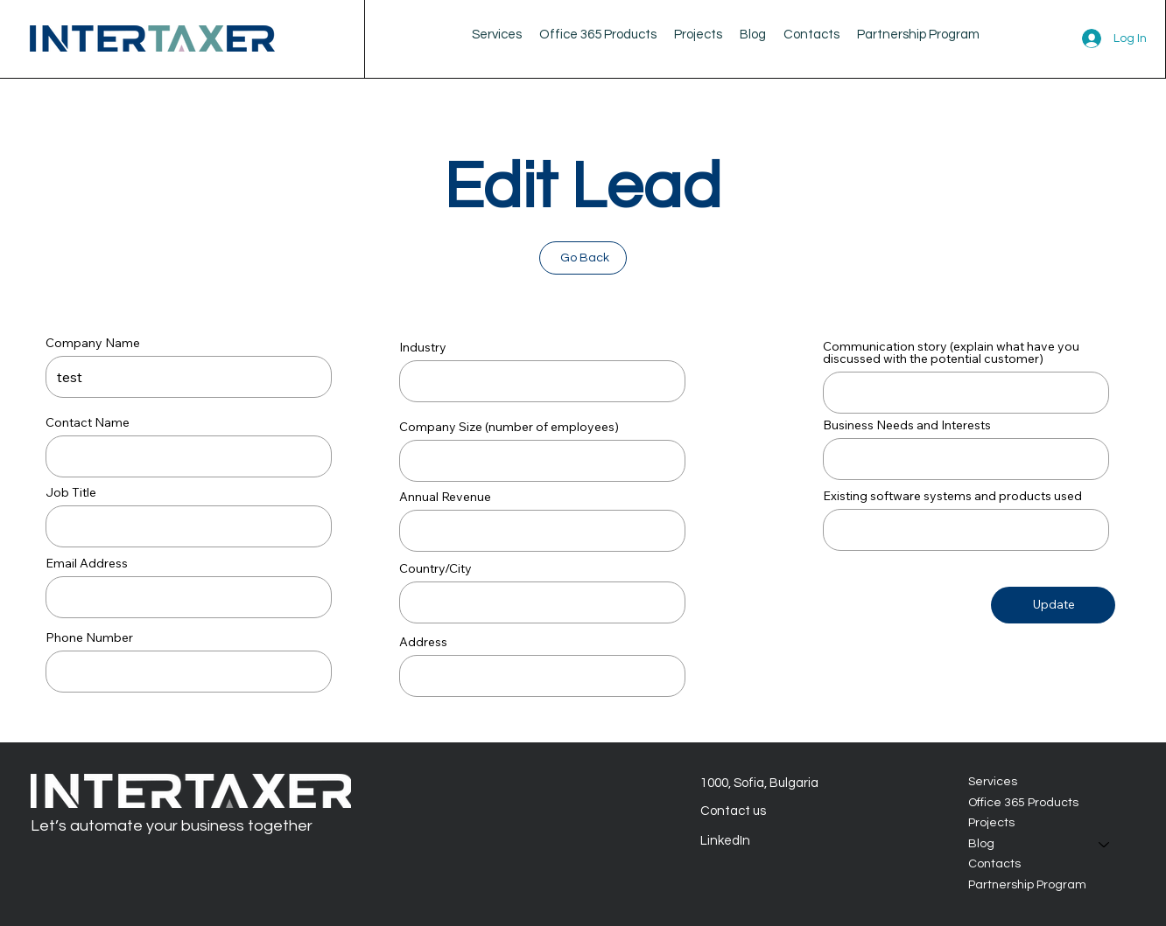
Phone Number (89, 637)
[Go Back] (583, 258)
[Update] (1053, 605)
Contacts (994, 865)
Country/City (435, 568)
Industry (422, 347)
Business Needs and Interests (907, 425)
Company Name (93, 343)
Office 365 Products (1023, 803)
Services (992, 782)
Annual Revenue (445, 497)
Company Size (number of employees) (509, 427)
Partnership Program (1027, 885)
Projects (991, 824)
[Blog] (1105, 844)
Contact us (733, 811)
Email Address (87, 563)
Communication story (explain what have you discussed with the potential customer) (951, 352)
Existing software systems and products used (952, 496)
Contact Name (88, 422)
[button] (753, 34)
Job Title (71, 492)
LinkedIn (725, 840)
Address (423, 642)
